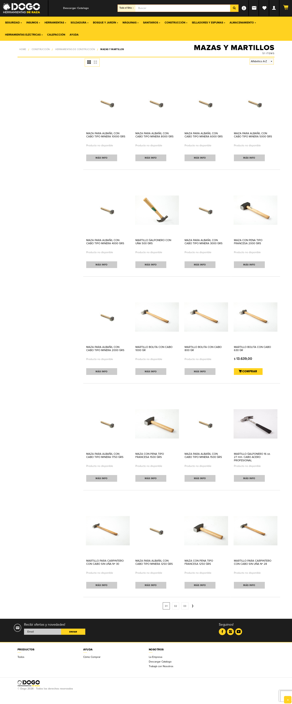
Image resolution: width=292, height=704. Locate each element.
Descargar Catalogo (160, 661)
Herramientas (55, 22)
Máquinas (131, 22)
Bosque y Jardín (105, 22)
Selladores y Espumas (208, 22)
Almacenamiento (243, 22)
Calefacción (56, 34)
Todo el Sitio (126, 8)
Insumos (33, 22)
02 (175, 606)
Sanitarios (151, 22)
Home (22, 49)
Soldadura (79, 22)
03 (184, 606)
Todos (21, 657)
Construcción (176, 22)
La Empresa (155, 657)
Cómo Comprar (92, 657)
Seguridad (13, 22)
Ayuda (74, 34)
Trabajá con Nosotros (161, 666)
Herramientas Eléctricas (24, 34)
